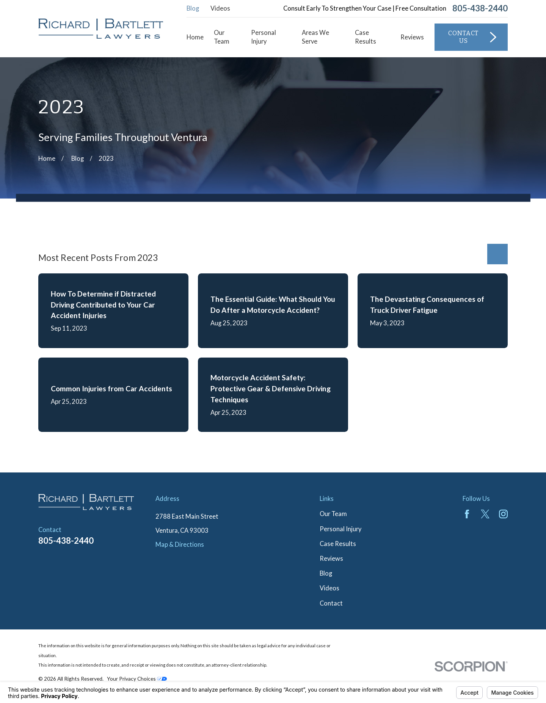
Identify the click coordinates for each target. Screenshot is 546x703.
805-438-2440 (480, 8)
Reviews (331, 558)
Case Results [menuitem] (365, 37)
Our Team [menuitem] (221, 37)
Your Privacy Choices (137, 678)
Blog (193, 8)
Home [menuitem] (195, 37)
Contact (331, 603)
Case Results (338, 544)
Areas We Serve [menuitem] (315, 37)
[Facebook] (467, 514)
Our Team (333, 514)
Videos (220, 8)
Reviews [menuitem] (412, 37)
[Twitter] (485, 514)
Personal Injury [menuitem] (263, 37)
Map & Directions (179, 544)
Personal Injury (340, 529)
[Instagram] (503, 514)
